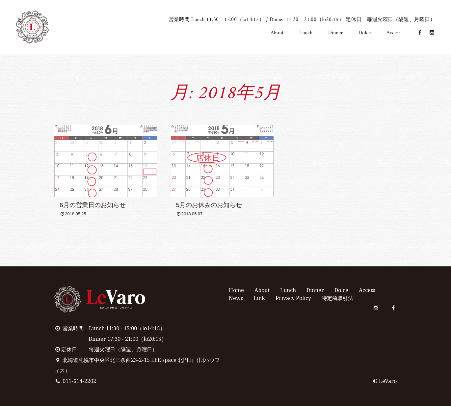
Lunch (305, 33)
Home (236, 290)
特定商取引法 (337, 298)
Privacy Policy (293, 298)
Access (393, 33)
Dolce (364, 33)
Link (259, 298)
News (236, 298)
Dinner (335, 33)
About (277, 33)
